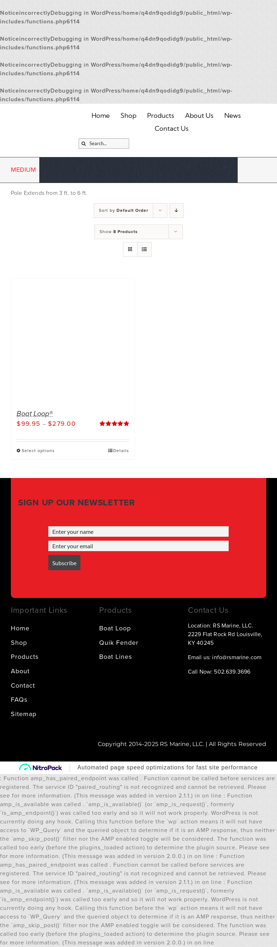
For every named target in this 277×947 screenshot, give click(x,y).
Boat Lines (115, 657)
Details (121, 450)
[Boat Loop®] (73, 340)
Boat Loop (115, 628)
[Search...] (104, 143)
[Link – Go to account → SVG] (174, 143)
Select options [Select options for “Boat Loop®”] (38, 450)
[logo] (47, 119)
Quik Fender (118, 643)
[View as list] (144, 249)
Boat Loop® (35, 414)
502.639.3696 (232, 671)
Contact (23, 685)
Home (20, 628)
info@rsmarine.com (236, 657)
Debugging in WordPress (85, 13)
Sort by (123, 210)
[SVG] (190, 143)
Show (119, 231)
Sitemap (23, 714)
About (20, 671)
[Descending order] (177, 210)
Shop (19, 643)
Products (25, 657)
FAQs (19, 699)
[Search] (84, 143)
